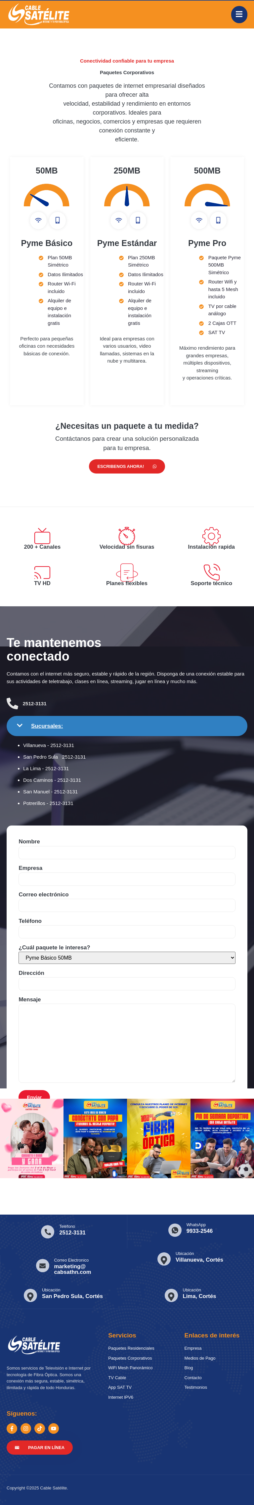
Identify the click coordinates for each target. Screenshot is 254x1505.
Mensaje (127, 1037)
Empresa (127, 869)
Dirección (127, 975)
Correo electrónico (127, 896)
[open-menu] (239, 14)
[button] (7, 1138)
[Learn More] (62, 1230)
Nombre (127, 843)
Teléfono (127, 923)
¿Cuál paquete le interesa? (127, 951)
